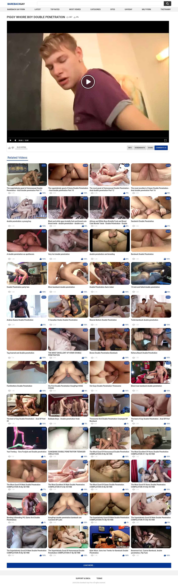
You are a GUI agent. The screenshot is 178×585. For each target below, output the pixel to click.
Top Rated (54, 9)
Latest (38, 9)
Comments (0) (161, 148)
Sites (112, 9)
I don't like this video (12, 148)
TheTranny (166, 9)
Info (130, 148)
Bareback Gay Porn (16, 9)
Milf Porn (146, 9)
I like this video (9, 148)
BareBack (16, 4)
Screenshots (140, 148)
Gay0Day (128, 9)
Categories (95, 9)
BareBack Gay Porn (86, 583)
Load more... (89, 565)
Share (150, 148)
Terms (99, 578)
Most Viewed (75, 9)
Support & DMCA (83, 578)
